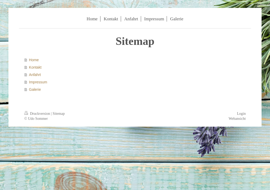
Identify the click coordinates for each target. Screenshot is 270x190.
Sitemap (59, 114)
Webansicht (237, 119)
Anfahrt (35, 75)
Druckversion (37, 114)
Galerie (35, 89)
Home (34, 60)
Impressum (38, 82)
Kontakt (35, 67)
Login (241, 114)
